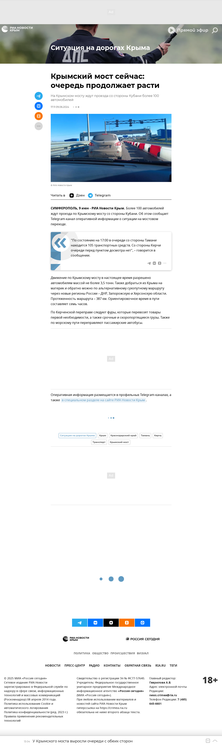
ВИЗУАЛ (143, 653)
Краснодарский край (123, 435)
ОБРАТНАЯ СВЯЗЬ (138, 666)
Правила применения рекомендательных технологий (33, 718)
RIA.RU (160, 666)
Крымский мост (119, 442)
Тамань (145, 435)
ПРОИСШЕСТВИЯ (122, 653)
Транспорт (99, 442)
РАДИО (94, 666)
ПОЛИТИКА (82, 653)
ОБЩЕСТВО (100, 653)
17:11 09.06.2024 (60, 106)
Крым (102, 435)
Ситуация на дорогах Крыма (77, 435)
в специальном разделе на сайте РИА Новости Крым (103, 400)
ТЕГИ (173, 666)
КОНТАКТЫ (112, 666)
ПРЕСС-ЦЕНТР (74, 666)
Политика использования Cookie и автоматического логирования (28, 706)
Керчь (157, 435)
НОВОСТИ (52, 666)
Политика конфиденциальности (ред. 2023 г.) (36, 712)
